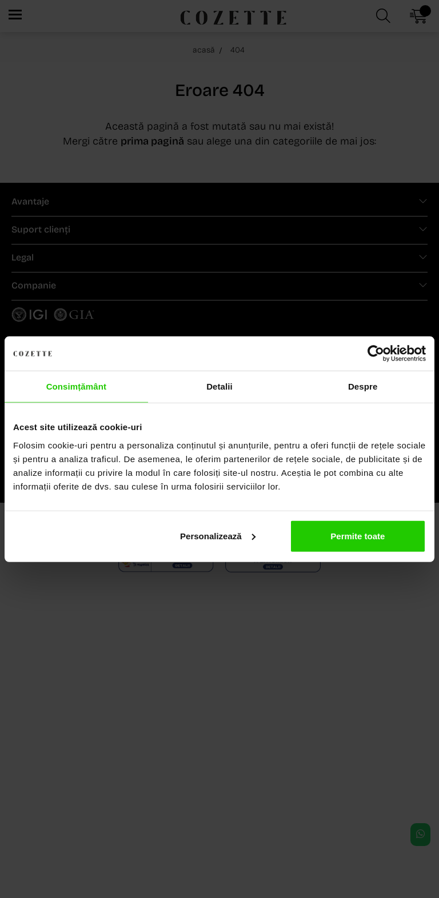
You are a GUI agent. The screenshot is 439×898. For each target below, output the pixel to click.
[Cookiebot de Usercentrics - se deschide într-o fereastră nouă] (376, 353)
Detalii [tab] (219, 386)
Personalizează (218, 535)
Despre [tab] (362, 386)
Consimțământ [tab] (76, 386)
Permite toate (357, 535)
